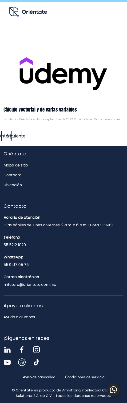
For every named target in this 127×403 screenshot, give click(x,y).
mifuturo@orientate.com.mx (30, 284)
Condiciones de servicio (84, 376)
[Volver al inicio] (28, 12)
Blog (57, 32)
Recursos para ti (21, 32)
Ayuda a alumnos (19, 317)
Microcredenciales (107, 119)
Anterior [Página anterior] (6, 136)
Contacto (94, 32)
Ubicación (13, 185)
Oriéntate (25, 119)
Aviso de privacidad (39, 376)
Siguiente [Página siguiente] (16, 136)
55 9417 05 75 (16, 264)
